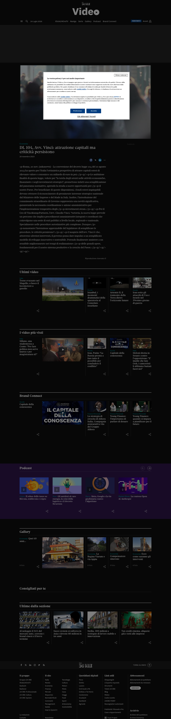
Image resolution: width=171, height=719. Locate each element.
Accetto (94, 111)
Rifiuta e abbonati (121, 75)
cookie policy (81, 89)
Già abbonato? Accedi (86, 116)
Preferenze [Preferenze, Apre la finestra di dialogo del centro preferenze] (77, 111)
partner (116, 96)
